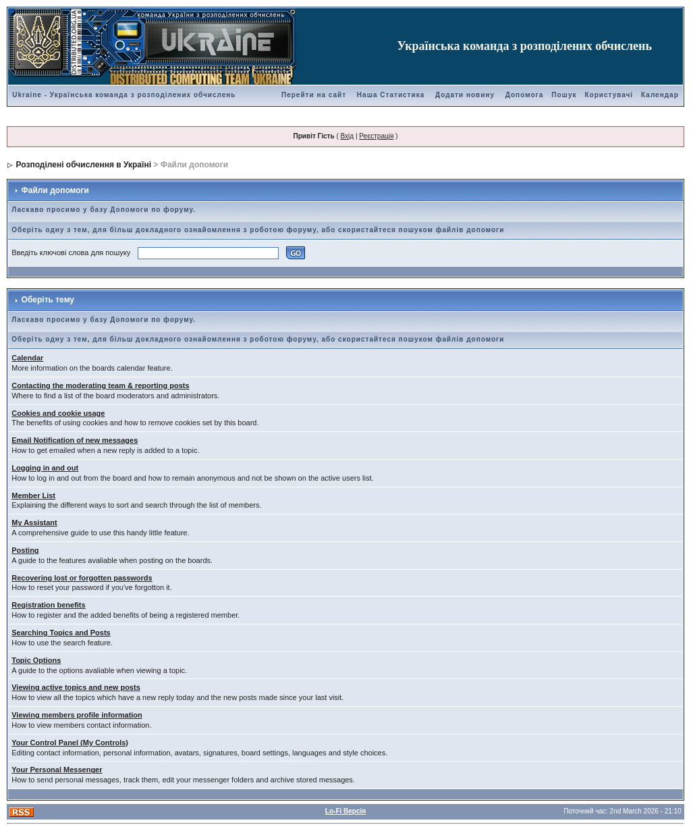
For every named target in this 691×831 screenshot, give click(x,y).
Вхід (347, 136)
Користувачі (608, 95)
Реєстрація (376, 136)
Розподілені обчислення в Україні (83, 164)
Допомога (524, 95)
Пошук (563, 95)
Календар (660, 95)
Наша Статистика (390, 95)
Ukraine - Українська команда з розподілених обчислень (124, 95)
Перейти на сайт (313, 95)
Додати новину (465, 95)
